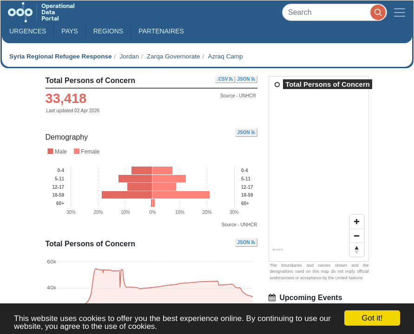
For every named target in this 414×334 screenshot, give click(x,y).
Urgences (27, 31)
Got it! (371, 318)
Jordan (129, 56)
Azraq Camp (225, 56)
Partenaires (161, 31)
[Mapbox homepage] (277, 253)
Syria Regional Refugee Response (60, 56)
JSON (246, 79)
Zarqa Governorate (173, 56)
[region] (319, 169)
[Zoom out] (357, 236)
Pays (69, 31)
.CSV (225, 79)
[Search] (334, 12)
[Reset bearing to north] (357, 250)
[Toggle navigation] (399, 12)
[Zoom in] (357, 222)
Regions (108, 31)
